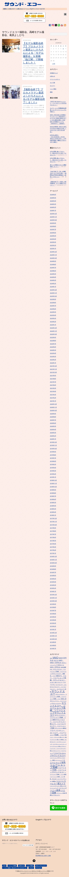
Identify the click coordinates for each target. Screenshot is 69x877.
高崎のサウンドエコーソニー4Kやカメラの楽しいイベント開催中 (34, 871)
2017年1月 (53, 553)
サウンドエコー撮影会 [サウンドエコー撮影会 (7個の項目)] (60, 728)
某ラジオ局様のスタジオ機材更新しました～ (58, 165)
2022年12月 (53, 328)
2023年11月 (53, 293)
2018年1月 (53, 515)
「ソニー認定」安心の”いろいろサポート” (15, 868)
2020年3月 (53, 432)
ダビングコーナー (41, 865)
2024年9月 (53, 261)
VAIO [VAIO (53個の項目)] (55, 657)
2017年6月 (53, 537)
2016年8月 (53, 569)
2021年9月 (53, 375)
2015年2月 (53, 626)
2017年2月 (53, 550)
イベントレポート (55, 79)
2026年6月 (53, 194)
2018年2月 (53, 512)
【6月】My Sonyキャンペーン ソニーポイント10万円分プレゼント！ (58, 103)
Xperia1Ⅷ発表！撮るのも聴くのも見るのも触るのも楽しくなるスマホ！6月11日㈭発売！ (58, 129)
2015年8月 (53, 607)
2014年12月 (53, 632)
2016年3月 (53, 585)
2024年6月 (53, 271)
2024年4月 (53, 277)
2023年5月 (53, 312)
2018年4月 (53, 506)
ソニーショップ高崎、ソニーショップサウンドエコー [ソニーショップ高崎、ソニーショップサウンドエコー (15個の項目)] (58, 770)
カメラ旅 (52, 82)
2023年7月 (53, 305)
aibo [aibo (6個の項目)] (51, 658)
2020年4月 (53, 429)
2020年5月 (53, 426)
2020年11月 (53, 407)
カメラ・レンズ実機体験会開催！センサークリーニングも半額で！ (58, 109)
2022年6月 (53, 347)
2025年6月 (53, 232)
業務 (51, 92)
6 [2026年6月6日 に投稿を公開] (63, 48)
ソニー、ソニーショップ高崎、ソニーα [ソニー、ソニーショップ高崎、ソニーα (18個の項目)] (58, 733)
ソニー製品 (53, 89)
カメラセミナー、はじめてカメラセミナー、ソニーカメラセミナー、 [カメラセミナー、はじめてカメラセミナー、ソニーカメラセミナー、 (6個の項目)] (58, 687)
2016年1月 (53, 591)
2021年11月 (53, 369)
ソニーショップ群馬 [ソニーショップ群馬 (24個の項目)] (57, 761)
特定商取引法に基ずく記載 (43, 855)
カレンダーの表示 (28, 845)
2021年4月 (53, 391)
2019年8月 (53, 455)
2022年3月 (53, 356)
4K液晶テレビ (54, 73)
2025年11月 (53, 217)
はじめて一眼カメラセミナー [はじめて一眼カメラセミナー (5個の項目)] (56, 682)
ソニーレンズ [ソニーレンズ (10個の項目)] (62, 788)
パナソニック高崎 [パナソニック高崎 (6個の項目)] (61, 793)
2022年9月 (53, 337)
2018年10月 (53, 486)
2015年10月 (53, 601)
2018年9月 (53, 490)
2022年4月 (53, 353)
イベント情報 (12, 865)
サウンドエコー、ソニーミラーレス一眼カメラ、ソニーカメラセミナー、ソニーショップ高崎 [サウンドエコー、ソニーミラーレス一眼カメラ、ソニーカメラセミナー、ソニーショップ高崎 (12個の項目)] (58, 724)
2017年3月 (53, 547)
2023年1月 (53, 325)
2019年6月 (53, 461)
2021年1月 (53, 401)
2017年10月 (53, 525)
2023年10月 (53, 296)
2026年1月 (53, 210)
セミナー (52, 86)
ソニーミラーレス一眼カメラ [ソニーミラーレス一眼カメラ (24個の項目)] (58, 782)
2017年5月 (53, 540)
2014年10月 (53, 639)
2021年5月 (53, 388)
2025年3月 (53, 242)
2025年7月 (53, 229)
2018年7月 (53, 496)
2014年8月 (53, 645)
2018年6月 (53, 499)
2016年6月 (53, 575)
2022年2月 (53, 359)
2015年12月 (53, 594)
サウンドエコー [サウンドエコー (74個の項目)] (57, 692)
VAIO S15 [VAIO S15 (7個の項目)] (56, 660)
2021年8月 (53, 378)
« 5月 (53, 64)
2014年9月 (53, 642)
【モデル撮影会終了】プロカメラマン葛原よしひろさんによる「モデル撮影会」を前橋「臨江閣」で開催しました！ (33, 52)
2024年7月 (53, 267)
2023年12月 (53, 290)
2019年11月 (53, 445)
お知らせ (52, 76)
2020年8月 (53, 417)
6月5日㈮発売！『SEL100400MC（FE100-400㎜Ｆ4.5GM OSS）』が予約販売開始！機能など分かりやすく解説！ (58, 138)
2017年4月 (53, 544)
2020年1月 (53, 439)
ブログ (31, 868)
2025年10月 (53, 220)
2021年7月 (53, 382)
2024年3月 (53, 280)
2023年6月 (53, 309)
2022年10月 (53, 334)
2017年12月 (53, 518)
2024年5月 (53, 274)
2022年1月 (53, 363)
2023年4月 (53, 315)
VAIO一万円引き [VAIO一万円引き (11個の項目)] (55, 667)
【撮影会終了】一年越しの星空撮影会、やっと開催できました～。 (58, 183)
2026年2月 (53, 207)
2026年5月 (53, 198)
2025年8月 (53, 226)
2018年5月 (53, 502)
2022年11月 (53, 331)
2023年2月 (53, 321)
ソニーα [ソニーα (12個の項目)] (58, 730)
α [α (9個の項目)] (50, 669)
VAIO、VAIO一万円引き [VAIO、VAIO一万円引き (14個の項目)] (57, 661)
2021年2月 (53, 398)
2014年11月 (53, 636)
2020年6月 (53, 423)
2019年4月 (53, 467)
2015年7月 (53, 610)
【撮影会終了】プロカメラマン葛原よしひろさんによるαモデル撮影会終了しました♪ (34, 96)
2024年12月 (53, 252)
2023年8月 (53, 302)
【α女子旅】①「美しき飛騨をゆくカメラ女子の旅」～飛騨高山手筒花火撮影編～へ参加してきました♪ (58, 174)
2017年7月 (53, 534)
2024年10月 (53, 258)
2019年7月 (53, 458)
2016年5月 (53, 579)
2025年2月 (53, 245)
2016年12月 (53, 556)
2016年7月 (53, 572)
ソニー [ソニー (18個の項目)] (52, 730)
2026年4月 (53, 201)
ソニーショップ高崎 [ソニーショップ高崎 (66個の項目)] (57, 766)
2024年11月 (53, 255)
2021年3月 (53, 394)
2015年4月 (53, 620)
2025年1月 (53, 248)
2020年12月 (53, 404)
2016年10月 (53, 563)
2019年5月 (53, 464)
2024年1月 (53, 286)
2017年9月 (53, 528)
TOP (4, 865)
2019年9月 (53, 452)
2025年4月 (53, 239)
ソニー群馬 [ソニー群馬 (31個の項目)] (55, 790)
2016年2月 (53, 588)
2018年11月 (53, 483)
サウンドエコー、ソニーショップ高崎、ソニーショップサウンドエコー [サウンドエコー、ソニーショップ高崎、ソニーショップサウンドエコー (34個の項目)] (58, 709)
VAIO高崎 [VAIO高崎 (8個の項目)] (63, 667)
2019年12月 (53, 442)
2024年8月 (53, 264)
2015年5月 (53, 617)
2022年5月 (53, 350)
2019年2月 (53, 474)
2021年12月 (53, 366)
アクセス (38, 868)
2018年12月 (53, 480)
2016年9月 (53, 566)
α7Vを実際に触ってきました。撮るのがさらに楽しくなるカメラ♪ (58, 153)
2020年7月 (53, 420)
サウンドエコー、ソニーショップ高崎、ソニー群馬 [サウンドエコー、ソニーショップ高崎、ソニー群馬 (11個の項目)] (58, 717)
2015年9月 (53, 604)
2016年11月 (53, 559)
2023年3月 (53, 318)
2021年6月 (53, 385)
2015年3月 (53, 623)
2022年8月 (53, 340)
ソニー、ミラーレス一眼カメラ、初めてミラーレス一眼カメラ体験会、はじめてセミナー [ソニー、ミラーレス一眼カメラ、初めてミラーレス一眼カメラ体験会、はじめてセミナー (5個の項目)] (58, 739)
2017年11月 (53, 521)
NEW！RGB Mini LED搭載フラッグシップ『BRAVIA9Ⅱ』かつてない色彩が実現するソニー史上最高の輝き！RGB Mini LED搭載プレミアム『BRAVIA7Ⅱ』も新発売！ (58, 119)
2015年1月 (53, 629)
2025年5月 (53, 236)
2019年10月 (53, 448)
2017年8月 (53, 531)
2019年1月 (53, 477)
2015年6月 (53, 613)
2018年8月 (53, 493)
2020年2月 (53, 436)
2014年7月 (53, 648)
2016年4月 (53, 582)
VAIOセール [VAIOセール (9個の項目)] (60, 665)
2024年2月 (53, 283)
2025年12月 (53, 213)
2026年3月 (53, 204)
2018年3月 (53, 509)
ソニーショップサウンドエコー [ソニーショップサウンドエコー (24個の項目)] (58, 754)
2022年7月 (53, 344)
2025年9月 (53, 223)
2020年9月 (53, 413)
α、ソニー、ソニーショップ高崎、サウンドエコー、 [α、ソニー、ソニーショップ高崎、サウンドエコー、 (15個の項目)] (58, 678)
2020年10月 (53, 410)
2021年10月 (53, 372)
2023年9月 (53, 299)
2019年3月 (53, 471)
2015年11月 (53, 598)
